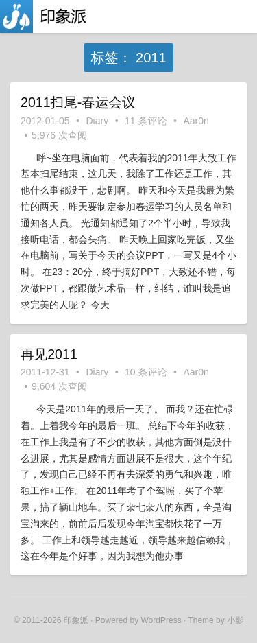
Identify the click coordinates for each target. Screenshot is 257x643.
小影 (235, 620)
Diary (97, 120)
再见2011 (49, 354)
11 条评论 (146, 120)
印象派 (76, 620)
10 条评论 (146, 371)
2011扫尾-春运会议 (78, 102)
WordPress (161, 620)
